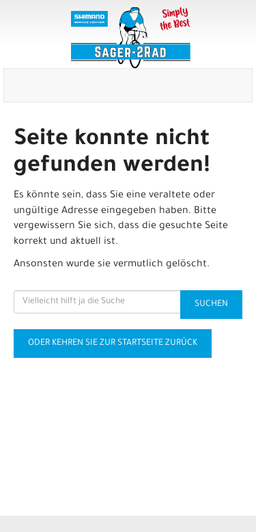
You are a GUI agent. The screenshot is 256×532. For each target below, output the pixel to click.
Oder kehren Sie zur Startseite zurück (112, 343)
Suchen (211, 304)
